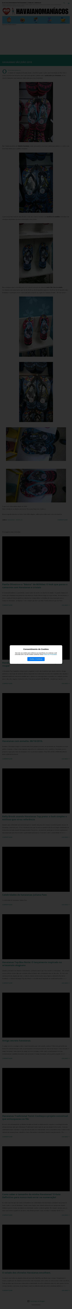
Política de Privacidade (50, 654)
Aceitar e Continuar (36, 659)
